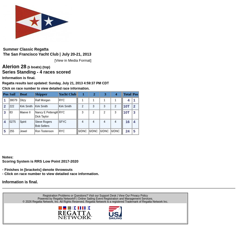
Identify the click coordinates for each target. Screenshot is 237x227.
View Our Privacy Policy (133, 195)
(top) (46, 67)
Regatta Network (42, 201)
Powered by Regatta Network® (57, 198)
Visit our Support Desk (102, 195)
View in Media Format (73, 60)
